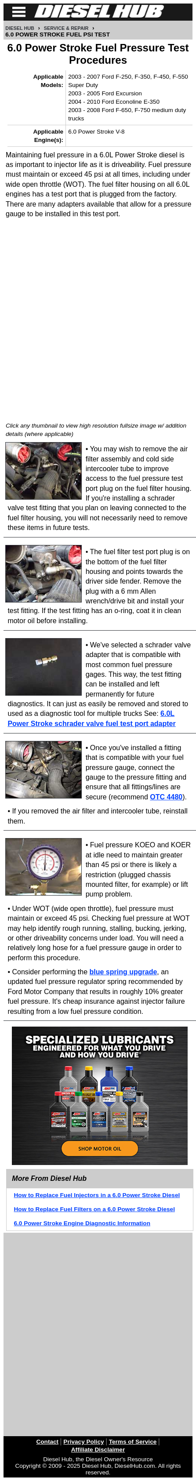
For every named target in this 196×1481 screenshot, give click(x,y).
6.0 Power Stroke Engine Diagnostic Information (82, 1223)
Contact (47, 1441)
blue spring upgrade (123, 972)
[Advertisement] (98, 319)
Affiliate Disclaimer (98, 1449)
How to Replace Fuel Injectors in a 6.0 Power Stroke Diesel (97, 1195)
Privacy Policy (83, 1441)
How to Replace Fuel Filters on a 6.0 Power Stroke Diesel (94, 1209)
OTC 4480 (166, 797)
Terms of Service (133, 1441)
